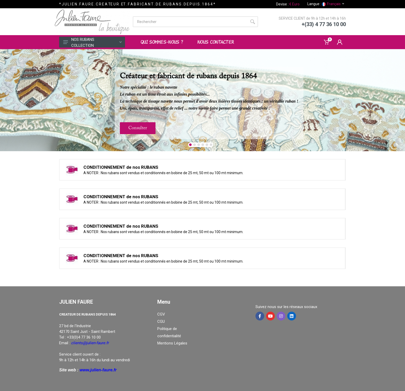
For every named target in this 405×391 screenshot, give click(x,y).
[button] (190, 144)
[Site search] (190, 21)
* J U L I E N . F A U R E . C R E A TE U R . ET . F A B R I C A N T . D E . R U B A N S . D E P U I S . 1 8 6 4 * (137, 4)
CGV (161, 314)
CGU (161, 321)
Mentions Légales (172, 343)
